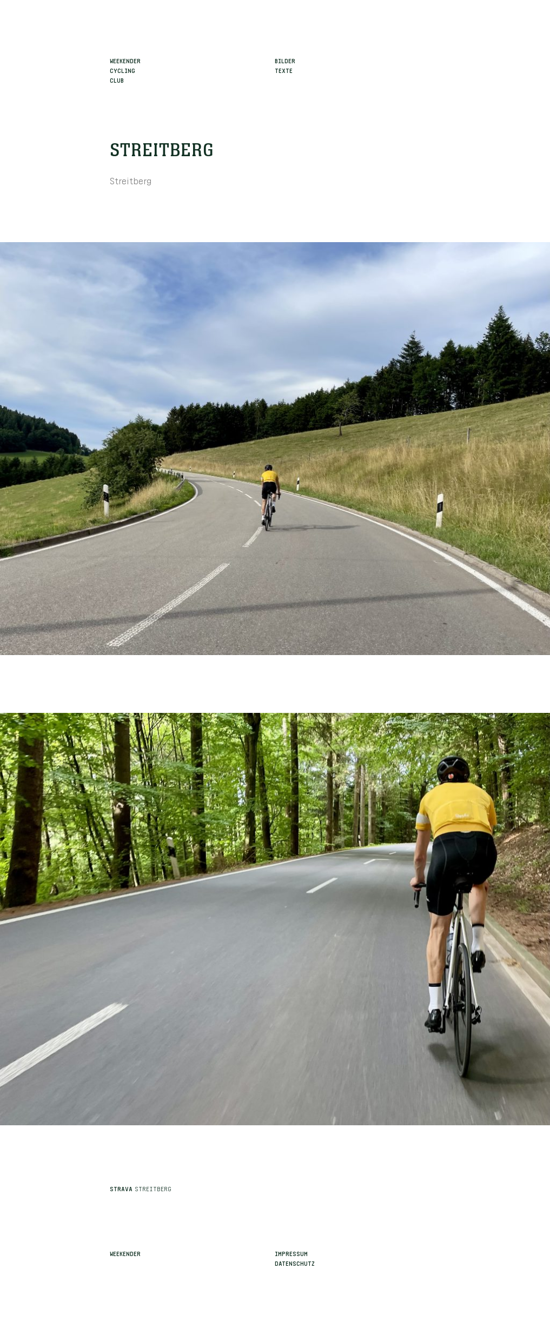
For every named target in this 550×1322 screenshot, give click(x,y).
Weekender (125, 1253)
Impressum (291, 1253)
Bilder (285, 60)
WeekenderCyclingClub (125, 69)
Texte (284, 70)
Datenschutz (295, 1262)
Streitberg (162, 151)
